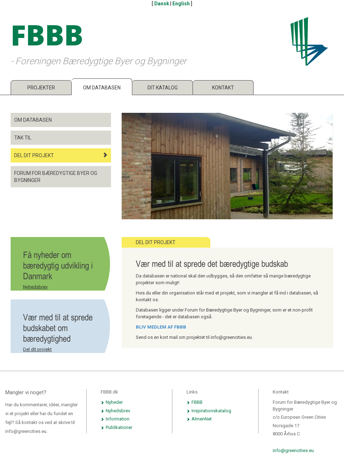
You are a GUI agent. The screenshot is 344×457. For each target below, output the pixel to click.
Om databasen (102, 87)
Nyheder (112, 402)
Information (115, 419)
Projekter (41, 87)
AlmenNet (199, 419)
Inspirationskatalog (209, 410)
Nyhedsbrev (35, 287)
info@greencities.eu (293, 450)
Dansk (161, 3)
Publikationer (116, 427)
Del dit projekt (60, 155)
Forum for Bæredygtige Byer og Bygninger (55, 176)
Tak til (22, 138)
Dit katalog (163, 87)
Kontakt (223, 87)
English (181, 3)
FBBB (194, 402)
